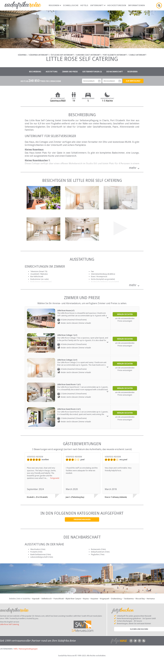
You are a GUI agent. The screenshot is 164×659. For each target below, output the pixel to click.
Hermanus (151, 599)
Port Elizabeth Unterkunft (115, 55)
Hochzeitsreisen (116, 5)
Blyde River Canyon (73, 599)
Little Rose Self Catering (9, 624)
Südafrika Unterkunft (39, 55)
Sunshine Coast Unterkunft (88, 55)
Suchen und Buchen (139, 629)
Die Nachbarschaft (114, 72)
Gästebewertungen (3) (92, 72)
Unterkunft (97, 5)
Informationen (136, 5)
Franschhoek (59, 599)
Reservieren (132, 72)
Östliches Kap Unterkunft (62, 55)
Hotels (84, 5)
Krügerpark (104, 599)
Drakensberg (116, 599)
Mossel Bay (140, 599)
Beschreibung (35, 72)
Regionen (55, 5)
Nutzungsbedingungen (28, 649)
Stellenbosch (46, 599)
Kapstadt (35, 599)
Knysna (86, 599)
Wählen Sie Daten (125, 314)
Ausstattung (51, 72)
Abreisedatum (120, 81)
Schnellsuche (70, 5)
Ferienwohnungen (82, 519)
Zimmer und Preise (70, 72)
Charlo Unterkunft (137, 55)
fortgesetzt (54, 478)
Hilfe (16, 649)
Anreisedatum (99, 81)
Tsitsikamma (129, 599)
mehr (132, 167)
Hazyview (94, 599)
